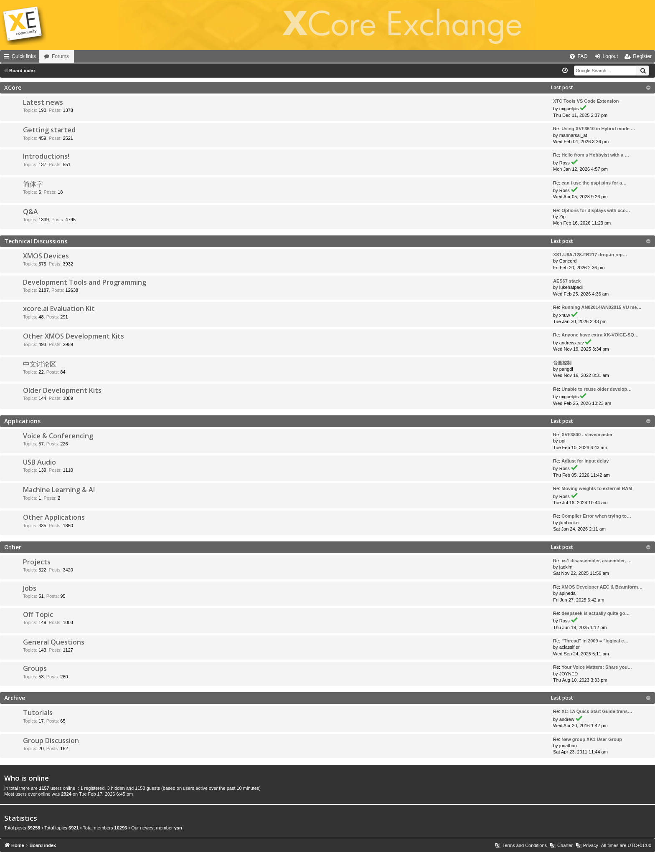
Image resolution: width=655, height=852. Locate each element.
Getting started (49, 129)
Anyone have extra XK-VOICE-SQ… (600, 334)
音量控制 (562, 362)
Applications (22, 421)
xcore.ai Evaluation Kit (59, 308)
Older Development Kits (62, 390)
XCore (12, 87)
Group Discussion (51, 740)
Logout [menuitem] (610, 56)
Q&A (30, 211)
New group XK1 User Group (591, 739)
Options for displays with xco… (595, 210)
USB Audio (39, 462)
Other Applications (54, 517)
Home (51, 56)
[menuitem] (550, 56)
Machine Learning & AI (59, 489)
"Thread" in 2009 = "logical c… (594, 640)
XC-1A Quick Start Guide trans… (596, 711)
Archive (14, 698)
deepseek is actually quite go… (595, 613)
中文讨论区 (39, 364)
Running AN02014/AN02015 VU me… (601, 307)
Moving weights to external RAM (596, 488)
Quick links (24, 56)
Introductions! (46, 156)
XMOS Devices (46, 255)
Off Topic (38, 614)
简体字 (33, 184)
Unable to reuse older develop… (596, 389)
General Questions (53, 642)
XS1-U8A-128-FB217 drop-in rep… (590, 254)
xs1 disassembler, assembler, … (596, 560)
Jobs (29, 588)
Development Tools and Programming (84, 282)
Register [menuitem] (642, 56)
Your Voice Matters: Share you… (596, 667)
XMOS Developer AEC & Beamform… (601, 586)
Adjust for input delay (585, 460)
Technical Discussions (35, 241)
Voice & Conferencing (58, 435)
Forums (83, 56)
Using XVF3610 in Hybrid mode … (598, 128)
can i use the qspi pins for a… (594, 182)
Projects (37, 561)
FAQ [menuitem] (583, 56)
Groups (35, 668)
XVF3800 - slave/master (586, 434)
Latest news (43, 102)
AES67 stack (567, 280)
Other (12, 547)
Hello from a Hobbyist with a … (595, 154)
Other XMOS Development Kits (73, 336)
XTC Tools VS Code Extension (586, 101)
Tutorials (38, 712)
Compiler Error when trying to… (596, 515)
